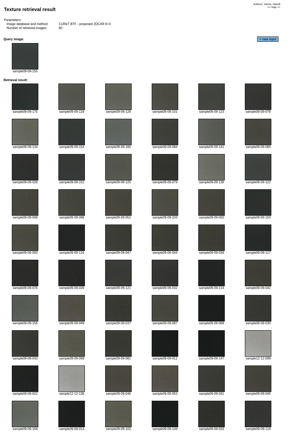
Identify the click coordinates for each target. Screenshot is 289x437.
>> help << (274, 7)
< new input (267, 39)
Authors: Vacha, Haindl (266, 4)
